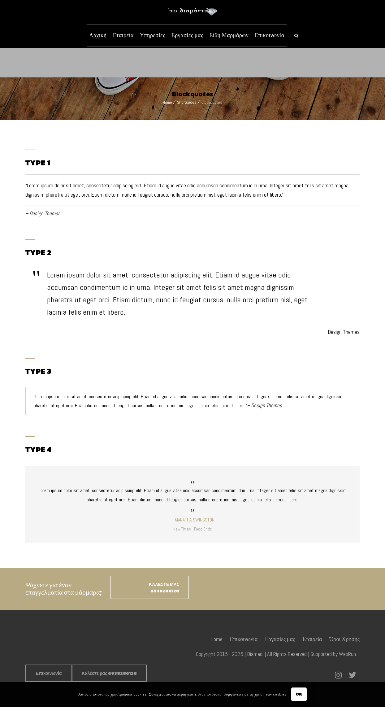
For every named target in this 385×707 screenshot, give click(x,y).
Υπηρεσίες (152, 35)
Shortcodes (187, 102)
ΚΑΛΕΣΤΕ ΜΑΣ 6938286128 (164, 587)
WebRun (347, 653)
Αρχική (97, 35)
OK (299, 694)
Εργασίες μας (187, 35)
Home (167, 102)
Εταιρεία (123, 35)
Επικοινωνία (269, 35)
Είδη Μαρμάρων (229, 35)
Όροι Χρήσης (345, 639)
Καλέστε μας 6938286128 (109, 673)
